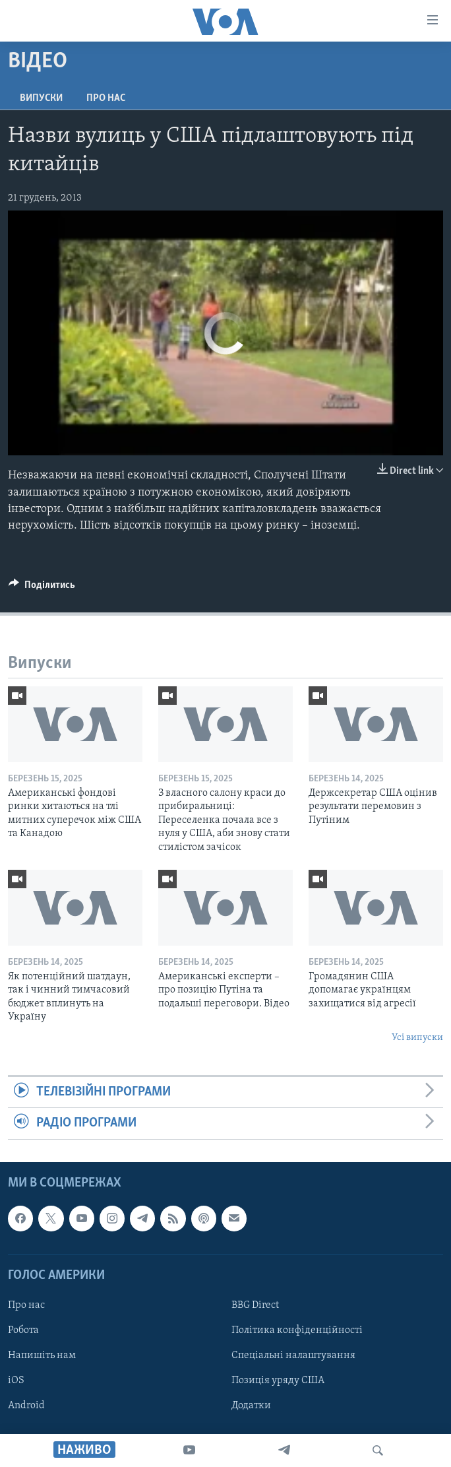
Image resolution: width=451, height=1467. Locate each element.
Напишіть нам (42, 1355)
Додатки (251, 1405)
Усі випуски (417, 1038)
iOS (16, 1380)
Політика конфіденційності (297, 1330)
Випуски (41, 98)
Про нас (105, 98)
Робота (23, 1330)
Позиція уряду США (277, 1380)
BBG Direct (255, 1305)
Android (26, 1405)
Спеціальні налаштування (293, 1355)
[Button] (42, 588)
